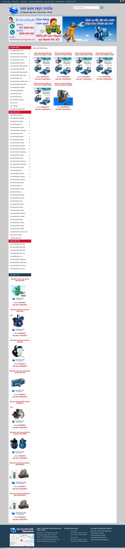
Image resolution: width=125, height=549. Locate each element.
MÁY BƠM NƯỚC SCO (16, 185)
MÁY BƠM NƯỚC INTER (16, 219)
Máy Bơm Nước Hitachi (17, 127)
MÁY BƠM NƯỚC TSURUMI (17, 216)
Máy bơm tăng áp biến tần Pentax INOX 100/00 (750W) (42, 84)
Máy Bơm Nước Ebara (16, 136)
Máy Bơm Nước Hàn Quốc (18, 247)
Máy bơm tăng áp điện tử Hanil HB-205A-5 (20, 402)
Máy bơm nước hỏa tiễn (17, 69)
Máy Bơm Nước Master (17, 222)
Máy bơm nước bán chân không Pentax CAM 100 (20, 371)
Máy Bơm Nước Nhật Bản (17, 250)
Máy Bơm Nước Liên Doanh (18, 262)
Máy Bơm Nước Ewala (16, 158)
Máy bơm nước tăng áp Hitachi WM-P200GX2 (20, 463)
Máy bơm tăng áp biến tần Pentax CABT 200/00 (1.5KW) (104, 53)
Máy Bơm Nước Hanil (16, 133)
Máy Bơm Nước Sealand (17, 146)
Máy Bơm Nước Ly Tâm (16, 60)
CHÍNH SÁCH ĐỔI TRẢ (35, 1)
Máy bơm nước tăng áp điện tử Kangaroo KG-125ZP (20, 433)
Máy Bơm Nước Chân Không (18, 57)
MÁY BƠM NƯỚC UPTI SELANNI (18, 231)
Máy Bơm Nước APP (16, 124)
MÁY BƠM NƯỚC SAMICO (17, 167)
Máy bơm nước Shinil (16, 207)
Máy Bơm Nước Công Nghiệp (18, 72)
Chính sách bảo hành (97, 533)
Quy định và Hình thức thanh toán (101, 531)
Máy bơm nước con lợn (17, 63)
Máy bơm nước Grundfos (18, 161)
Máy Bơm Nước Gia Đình (17, 87)
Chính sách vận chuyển (98, 535)
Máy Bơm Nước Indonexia (18, 259)
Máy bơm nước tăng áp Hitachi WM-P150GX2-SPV (20, 494)
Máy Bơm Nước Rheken (17, 118)
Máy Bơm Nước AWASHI (17, 182)
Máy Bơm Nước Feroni (17, 204)
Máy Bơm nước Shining (17, 195)
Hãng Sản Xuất (49, 1)
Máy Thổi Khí (14, 106)
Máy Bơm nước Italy (16, 256)
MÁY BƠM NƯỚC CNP (16, 170)
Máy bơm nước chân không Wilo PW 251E (20, 279)
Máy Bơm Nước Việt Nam (17, 244)
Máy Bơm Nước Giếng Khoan (18, 66)
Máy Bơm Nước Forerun (17, 213)
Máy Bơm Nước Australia (18, 265)
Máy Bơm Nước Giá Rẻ (16, 50)
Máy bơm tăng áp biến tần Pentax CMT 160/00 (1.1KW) (43, 53)
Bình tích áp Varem (16, 235)
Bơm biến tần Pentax (40, 48)
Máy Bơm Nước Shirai (16, 121)
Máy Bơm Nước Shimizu (17, 210)
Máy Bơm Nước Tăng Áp (17, 53)
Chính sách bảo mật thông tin (100, 539)
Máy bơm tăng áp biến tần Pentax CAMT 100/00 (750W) (84, 53)
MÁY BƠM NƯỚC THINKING (17, 176)
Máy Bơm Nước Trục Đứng (18, 75)
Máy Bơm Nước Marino (17, 189)
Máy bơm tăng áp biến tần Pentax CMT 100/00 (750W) (63, 53)
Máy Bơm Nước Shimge (17, 228)
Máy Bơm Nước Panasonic (18, 130)
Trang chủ (6, 1)
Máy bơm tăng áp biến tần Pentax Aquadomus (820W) (63, 84)
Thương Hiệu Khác (15, 238)
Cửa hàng (15, 1)
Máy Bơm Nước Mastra (17, 142)
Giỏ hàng (24, 1)
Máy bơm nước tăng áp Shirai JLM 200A (19, 341)
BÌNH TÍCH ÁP (14, 103)
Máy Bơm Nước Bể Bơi (16, 90)
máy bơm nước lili (16, 192)
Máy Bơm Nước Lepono (17, 155)
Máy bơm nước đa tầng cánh (19, 81)
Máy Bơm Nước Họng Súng (18, 84)
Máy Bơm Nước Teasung (17, 179)
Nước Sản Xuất (70, 1)
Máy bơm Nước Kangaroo (18, 164)
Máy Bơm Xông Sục (16, 96)
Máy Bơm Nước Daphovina (18, 152)
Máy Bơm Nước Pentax (17, 139)
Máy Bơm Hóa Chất (16, 93)
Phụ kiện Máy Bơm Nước (17, 109)
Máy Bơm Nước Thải (16, 78)
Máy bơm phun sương (16, 99)
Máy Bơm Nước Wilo (16, 115)
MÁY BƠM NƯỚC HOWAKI (17, 225)
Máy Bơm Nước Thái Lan (17, 253)
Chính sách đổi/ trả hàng (98, 537)
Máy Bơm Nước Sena (16, 201)
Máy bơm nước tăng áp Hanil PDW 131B (20, 310)
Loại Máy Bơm (59, 1)
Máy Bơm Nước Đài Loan (17, 268)
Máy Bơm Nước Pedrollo (18, 149)
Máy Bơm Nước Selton (17, 198)
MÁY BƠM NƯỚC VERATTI (17, 173)
